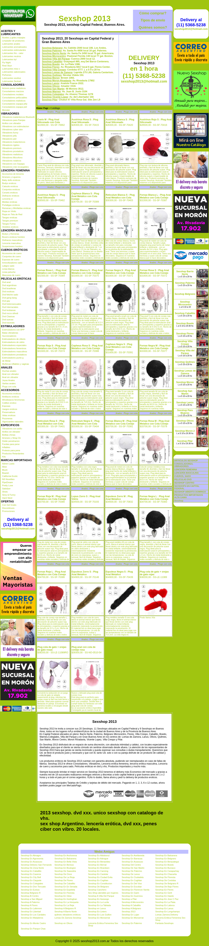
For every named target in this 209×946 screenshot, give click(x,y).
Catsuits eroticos (10, 186)
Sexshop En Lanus (164, 908)
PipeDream (7, 482)
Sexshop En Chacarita (166, 874)
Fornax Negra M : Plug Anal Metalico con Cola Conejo (155, 347)
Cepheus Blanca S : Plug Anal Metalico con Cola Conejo (85, 196)
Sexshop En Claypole (31, 880)
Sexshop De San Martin (133, 868)
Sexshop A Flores (29, 905)
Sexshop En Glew (62, 896)
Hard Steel (7, 498)
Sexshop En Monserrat (99, 918)
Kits (4, 456)
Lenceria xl (7, 199)
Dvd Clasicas (8, 316)
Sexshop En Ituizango (98, 899)
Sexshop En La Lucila (98, 902)
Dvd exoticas (8, 291)
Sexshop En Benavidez (99, 862)
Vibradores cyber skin (12, 129)
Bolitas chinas (8, 435)
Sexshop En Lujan (130, 914)
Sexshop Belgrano (52, 48)
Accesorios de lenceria (13, 174)
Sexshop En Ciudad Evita (100, 877)
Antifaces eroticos (10, 396)
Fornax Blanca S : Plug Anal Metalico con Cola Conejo (87, 271)
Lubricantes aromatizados (14, 47)
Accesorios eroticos (11, 393)
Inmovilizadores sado (12, 263)
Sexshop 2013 (85, 18)
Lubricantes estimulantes (14, 50)
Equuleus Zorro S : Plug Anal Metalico (85, 573)
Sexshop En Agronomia (32, 858)
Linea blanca (8, 269)
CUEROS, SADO (182, 476)
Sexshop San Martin (53, 88)
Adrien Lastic (8, 463)
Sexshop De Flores (63, 880)
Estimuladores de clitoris (13, 339)
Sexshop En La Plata (165, 902)
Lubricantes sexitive (11, 78)
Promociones (8, 511)
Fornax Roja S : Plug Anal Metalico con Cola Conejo (51, 347)
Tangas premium (10, 220)
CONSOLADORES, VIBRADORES (183, 465)
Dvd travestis (8, 322)
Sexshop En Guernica (132, 896)
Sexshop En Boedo (164, 865)
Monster (6, 110)
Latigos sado (8, 266)
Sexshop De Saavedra (65, 871)
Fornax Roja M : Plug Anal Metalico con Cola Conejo (51, 497)
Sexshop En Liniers (97, 911)
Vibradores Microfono (12, 157)
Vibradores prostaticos (12, 151)
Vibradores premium (11, 148)
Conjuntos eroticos (11, 189)
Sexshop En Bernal (97, 865)
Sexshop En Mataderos (32, 918)
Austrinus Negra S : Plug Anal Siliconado (51, 196)
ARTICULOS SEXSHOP (186, 460)
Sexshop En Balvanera (166, 855)
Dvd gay (6, 301)
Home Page (42, 108)
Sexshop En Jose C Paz (167, 899)
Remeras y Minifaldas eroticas (16, 208)
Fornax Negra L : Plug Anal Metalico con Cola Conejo (155, 497)
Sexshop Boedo (51, 64)
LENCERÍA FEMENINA (185, 469)
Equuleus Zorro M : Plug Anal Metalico (119, 497)
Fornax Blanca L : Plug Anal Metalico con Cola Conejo (155, 196)
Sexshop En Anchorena (65, 855)
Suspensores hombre (12, 246)
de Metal (6, 361)
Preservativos (8, 412)
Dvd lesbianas (9, 310)
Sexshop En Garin (130, 893)
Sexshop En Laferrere (31, 908)
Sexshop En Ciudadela (132, 877)
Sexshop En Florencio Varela (135, 890)
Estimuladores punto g (12, 358)
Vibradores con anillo (12, 428)
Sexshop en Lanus (97, 908)
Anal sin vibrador (10, 377)
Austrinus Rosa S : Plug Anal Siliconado (85, 121)
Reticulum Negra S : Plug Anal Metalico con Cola (85, 422)
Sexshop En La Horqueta (66, 902)
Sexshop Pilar (49, 99)
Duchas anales (9, 371)
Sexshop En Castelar (98, 874)
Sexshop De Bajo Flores (167, 886)
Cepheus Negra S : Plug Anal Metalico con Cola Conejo (119, 347)
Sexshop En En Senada (65, 886)
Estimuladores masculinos (14, 351)
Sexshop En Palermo (132, 923)
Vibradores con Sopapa (13, 164)
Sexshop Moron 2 (185, 431)
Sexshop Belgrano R (31, 893)
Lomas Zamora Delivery (166, 914)
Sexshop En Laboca (164, 905)
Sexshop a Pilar (129, 899)
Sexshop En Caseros (31, 874)
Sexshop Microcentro (54, 56)
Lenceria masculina (11, 243)
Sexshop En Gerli (163, 893)
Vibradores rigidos (10, 145)
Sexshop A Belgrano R (65, 908)
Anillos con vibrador (11, 123)
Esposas (6, 406)
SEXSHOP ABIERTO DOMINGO (190, 492)
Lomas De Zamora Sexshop (67, 918)
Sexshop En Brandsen (98, 868)
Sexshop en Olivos (63, 923)
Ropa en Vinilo (9, 211)
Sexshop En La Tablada (99, 905)
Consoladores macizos (13, 91)
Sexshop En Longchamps (167, 911)
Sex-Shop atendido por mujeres (103, 893)
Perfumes (6, 75)
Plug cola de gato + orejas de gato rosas (51, 648)
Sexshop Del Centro (131, 865)
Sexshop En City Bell (31, 877)
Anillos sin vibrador (11, 432)
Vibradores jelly (9, 136)
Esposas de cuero (10, 259)
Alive (4, 467)
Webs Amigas (104, 851)
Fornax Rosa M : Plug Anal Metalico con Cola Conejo (154, 422)
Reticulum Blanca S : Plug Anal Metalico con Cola (120, 196)
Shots (5, 492)
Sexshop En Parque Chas (33, 929)
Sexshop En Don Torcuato (33, 886)
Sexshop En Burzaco (165, 868)
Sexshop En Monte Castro (33, 923)
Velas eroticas (8, 415)
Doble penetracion (10, 441)
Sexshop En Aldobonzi (99, 855)
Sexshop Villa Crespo (54, 69)
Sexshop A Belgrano (131, 908)
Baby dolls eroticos (11, 180)
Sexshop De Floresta (165, 877)
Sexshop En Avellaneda (133, 855)
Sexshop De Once (63, 874)
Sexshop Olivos (50, 86)
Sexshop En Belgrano (165, 858)
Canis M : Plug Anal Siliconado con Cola (48, 121)
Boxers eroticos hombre (13, 237)
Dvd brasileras (9, 288)
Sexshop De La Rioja (64, 877)
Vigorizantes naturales (12, 421)
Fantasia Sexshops (164, 923)
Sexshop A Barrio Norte (65, 911)
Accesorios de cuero (12, 253)
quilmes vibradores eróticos (67, 914)
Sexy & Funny (8, 495)
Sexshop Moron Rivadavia (56, 80)
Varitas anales (9, 383)
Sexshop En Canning (98, 871)
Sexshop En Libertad (31, 911)
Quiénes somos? (153, 27)
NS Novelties (8, 479)
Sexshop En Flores (164, 890)
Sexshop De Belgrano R (166, 883)
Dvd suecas (7, 319)
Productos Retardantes (13, 453)
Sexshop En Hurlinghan (65, 899)
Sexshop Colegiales (53, 94)
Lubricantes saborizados (13, 72)
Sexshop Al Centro (30, 896)
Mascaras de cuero (11, 275)
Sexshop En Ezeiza (30, 890)
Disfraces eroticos (10, 196)
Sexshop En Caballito (31, 871)
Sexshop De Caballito (64, 883)
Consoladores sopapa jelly (14, 104)
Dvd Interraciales (10, 307)
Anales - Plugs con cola (58, 112)
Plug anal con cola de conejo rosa (84, 648)
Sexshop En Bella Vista (65, 862)
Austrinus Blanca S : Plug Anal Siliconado (120, 121)
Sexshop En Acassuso (31, 862)
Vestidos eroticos (10, 227)
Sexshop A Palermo (30, 902)
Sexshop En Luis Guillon (100, 914)
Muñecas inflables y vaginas (15, 364)
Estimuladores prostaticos (14, 354)
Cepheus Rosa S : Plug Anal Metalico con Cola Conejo (87, 347)
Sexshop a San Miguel (31, 899)
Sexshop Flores (50, 67)
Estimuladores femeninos (14, 348)
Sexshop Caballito (52, 61)
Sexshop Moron (50, 78)
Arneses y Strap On (11, 438)
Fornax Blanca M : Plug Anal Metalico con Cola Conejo (121, 422)
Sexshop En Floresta (64, 893)
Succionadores (9, 336)
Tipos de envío (153, 20)
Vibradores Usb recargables (15, 167)
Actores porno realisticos (14, 88)
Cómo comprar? (152, 13)
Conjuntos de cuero (11, 256)
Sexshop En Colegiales (32, 883)
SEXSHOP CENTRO (184, 483)
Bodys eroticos (9, 183)
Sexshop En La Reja (64, 905)
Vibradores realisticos (12, 154)
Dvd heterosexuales (11, 304)
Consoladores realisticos (14, 101)
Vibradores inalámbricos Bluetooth (18, 117)
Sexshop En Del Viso (132, 883)
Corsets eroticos (10, 192)
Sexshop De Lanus (131, 874)
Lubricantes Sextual (11, 81)
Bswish (5, 473)
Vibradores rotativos (11, 160)
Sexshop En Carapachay (167, 871)
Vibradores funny (10, 132)
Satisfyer (6, 488)
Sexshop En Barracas (132, 858)
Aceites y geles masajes (13, 37)
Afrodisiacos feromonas (13, 400)
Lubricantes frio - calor (12, 53)
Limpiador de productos (13, 41)
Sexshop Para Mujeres (185, 411)
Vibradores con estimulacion (15, 126)
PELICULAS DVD (183, 479)
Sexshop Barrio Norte (54, 53)
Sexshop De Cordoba (165, 880)
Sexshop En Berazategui (167, 862)
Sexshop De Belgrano (98, 886)
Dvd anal (6, 282)
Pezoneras (7, 418)
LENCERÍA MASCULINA (186, 473)
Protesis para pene (11, 450)
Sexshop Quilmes (52, 75)
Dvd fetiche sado (10, 294)
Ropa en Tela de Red (12, 214)
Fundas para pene (10, 444)
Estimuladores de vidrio (13, 342)
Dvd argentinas (9, 285)
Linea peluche (9, 272)
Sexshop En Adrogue (98, 858)
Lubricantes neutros (11, 56)
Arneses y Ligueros (11, 177)
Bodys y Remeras (10, 234)
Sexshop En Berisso (64, 865)
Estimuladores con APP (13, 330)
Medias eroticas (9, 202)
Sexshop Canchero (97, 890)
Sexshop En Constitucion (100, 883)
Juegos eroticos (9, 409)
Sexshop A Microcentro (133, 902)
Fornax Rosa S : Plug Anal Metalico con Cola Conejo (154, 271)
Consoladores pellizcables (14, 97)
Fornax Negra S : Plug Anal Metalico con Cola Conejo (121, 271)
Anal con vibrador (10, 374)
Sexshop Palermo (52, 50)
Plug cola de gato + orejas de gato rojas (154, 573)
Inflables (6, 447)
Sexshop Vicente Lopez (55, 97)
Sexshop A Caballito (131, 905)
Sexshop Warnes (51, 91)
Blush (5, 470)
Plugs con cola (9, 386)
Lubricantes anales (11, 44)
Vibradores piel (9, 139)
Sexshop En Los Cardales (33, 914)
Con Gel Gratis (9, 505)
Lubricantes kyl (9, 59)
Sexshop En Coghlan (98, 880)
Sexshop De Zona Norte (32, 868)
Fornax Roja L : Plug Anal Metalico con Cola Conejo (51, 573)
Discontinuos (8, 508)
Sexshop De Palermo (132, 871)
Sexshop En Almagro (31, 855)
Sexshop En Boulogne (65, 868)
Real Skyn (7, 65)
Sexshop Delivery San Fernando (36, 865)
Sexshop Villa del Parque (56, 58)
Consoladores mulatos (12, 94)
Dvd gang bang (9, 298)
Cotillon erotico (9, 403)
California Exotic (10, 476)
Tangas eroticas (9, 217)
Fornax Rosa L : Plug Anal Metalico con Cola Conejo (51, 271)
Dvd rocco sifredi (10, 313)
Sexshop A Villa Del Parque (101, 896)
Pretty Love (7, 485)
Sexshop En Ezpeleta (64, 890)
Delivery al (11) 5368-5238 (18, 522)
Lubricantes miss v (11, 69)
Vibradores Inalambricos (13, 142)
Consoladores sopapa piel (14, 107)
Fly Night (6, 62)
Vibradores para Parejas (13, 120)
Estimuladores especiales (14, 345)
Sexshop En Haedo (164, 896)
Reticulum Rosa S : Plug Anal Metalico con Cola (51, 422)
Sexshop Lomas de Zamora (57, 72)
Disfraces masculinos (12, 240)
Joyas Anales (8, 380)
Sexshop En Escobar (132, 886)
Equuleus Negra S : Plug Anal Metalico (119, 573)
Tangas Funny (9, 224)
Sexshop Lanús (50, 83)
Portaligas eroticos (11, 205)
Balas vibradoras (10, 333)
